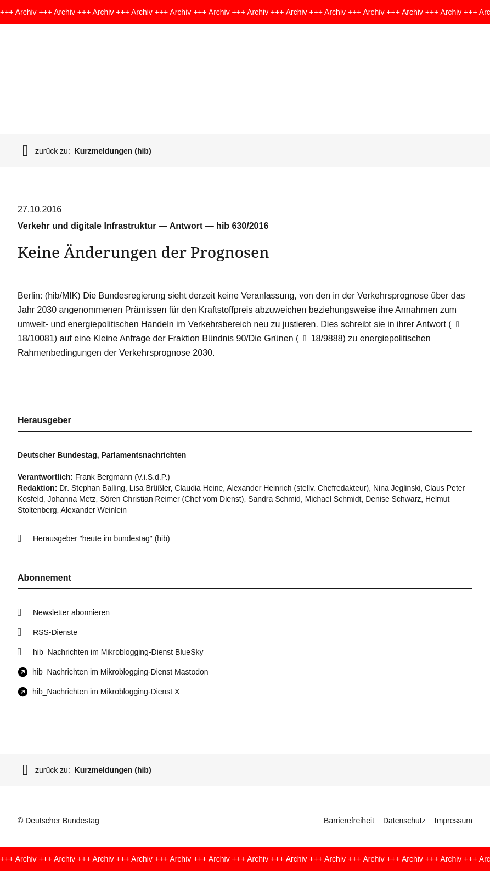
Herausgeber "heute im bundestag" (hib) (101, 538)
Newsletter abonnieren (71, 612)
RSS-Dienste (55, 632)
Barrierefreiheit (349, 820)
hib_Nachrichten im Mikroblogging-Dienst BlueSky (118, 652)
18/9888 (320, 338)
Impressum (453, 820)
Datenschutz (404, 820)
